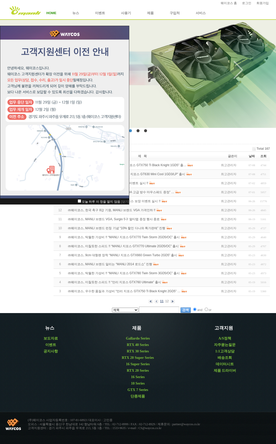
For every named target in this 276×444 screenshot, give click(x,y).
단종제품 (138, 396)
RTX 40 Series (138, 345)
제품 (150, 13)
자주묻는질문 (225, 345)
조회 (263, 156)
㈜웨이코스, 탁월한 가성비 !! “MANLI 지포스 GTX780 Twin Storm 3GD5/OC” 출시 (124, 273)
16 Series (138, 377)
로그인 (246, 3)
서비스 (201, 13)
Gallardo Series (138, 338)
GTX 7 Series (137, 390)
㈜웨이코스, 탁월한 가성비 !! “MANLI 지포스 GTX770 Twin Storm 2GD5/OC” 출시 (124, 237)
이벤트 (100, 13)
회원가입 (262, 3)
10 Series (138, 383)
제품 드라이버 (225, 370)
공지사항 (51, 351)
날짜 (252, 156)
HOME (51, 13)
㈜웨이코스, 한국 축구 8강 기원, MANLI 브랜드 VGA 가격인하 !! (111, 210)
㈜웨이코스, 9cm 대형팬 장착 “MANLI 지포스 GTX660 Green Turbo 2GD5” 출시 (122, 255)
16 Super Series (138, 364)
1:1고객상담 (225, 351)
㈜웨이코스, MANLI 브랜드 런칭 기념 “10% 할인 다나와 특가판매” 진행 (116, 228)
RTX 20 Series (138, 370)
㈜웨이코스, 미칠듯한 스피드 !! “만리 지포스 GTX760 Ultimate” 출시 (114, 282)
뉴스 (75, 13)
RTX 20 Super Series (138, 358)
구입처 (175, 13)
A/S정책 (224, 338)
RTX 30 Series (138, 351)
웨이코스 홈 (229, 3)
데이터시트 (225, 364)
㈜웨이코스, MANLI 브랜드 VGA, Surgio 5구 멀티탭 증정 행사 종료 (114, 219)
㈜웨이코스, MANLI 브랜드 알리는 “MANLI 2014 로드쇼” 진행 (110, 264)
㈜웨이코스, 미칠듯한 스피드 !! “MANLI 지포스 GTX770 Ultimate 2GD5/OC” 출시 (123, 246)
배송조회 (225, 358)
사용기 (126, 13)
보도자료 (51, 338)
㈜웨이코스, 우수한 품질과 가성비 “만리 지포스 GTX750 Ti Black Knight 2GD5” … (124, 291)
